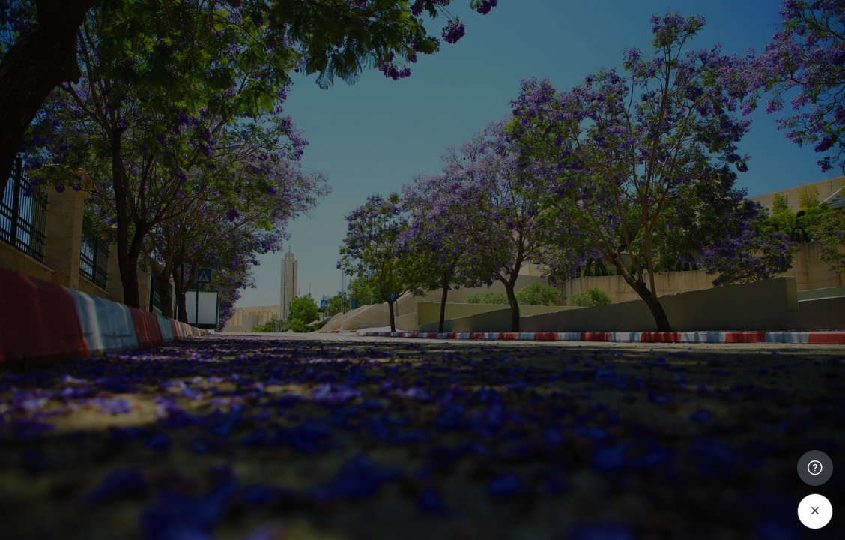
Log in (687, 417)
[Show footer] (815, 468)
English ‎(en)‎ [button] (630, 530)
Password (579, 305)
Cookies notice (737, 530)
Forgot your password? (768, 375)
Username (580, 232)
